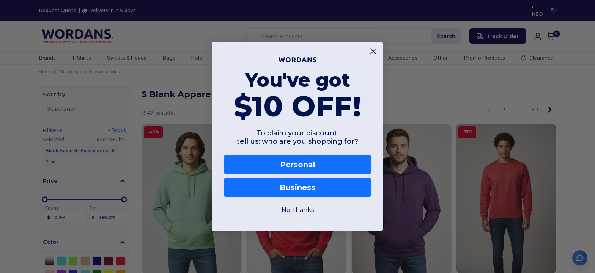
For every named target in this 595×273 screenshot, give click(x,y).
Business (297, 187)
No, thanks (298, 209)
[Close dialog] (373, 51)
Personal (297, 164)
